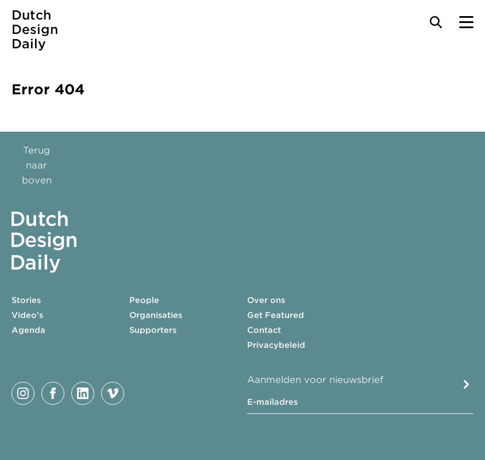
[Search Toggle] (436, 22)
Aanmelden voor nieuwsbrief (315, 379)
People (144, 300)
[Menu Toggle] (466, 22)
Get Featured (275, 315)
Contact (264, 330)
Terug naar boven (37, 165)
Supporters (152, 330)
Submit (466, 384)
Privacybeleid (276, 345)
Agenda (28, 330)
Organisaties (155, 315)
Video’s (27, 315)
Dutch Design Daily (34, 29)
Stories (26, 300)
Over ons (266, 300)
